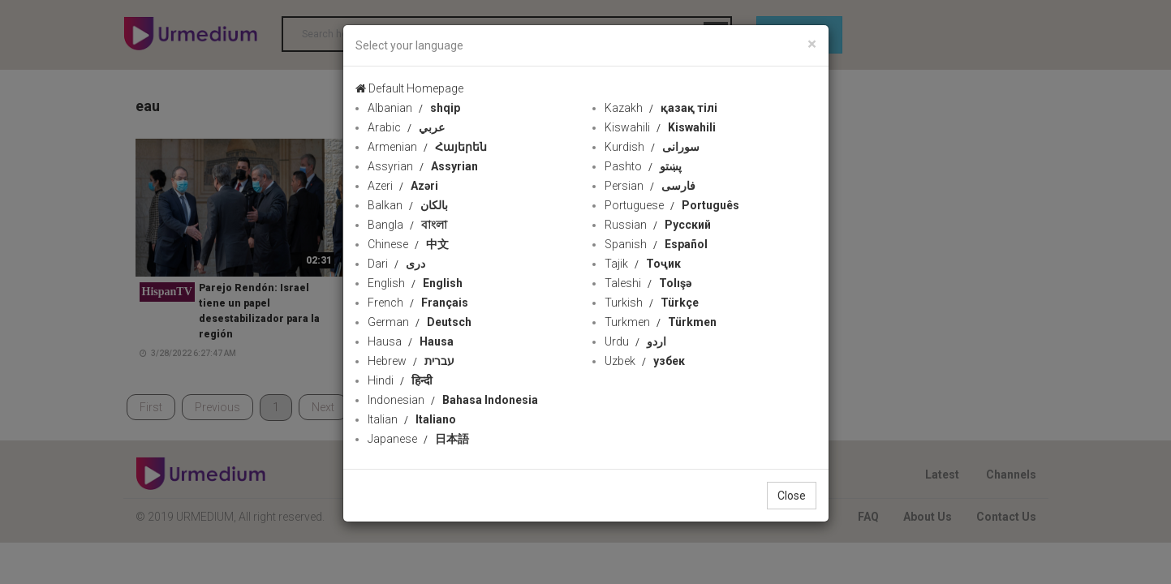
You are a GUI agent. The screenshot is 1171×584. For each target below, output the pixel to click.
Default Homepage (409, 88)
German (419, 322)
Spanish (656, 244)
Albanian (414, 107)
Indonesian (453, 399)
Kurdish (652, 146)
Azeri (403, 185)
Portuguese (672, 205)
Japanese (418, 438)
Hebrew (411, 360)
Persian (650, 185)
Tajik (643, 263)
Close (791, 495)
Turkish (652, 302)
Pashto (643, 166)
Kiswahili (660, 127)
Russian (658, 224)
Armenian (427, 146)
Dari (396, 263)
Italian (412, 419)
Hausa (411, 341)
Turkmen (661, 322)
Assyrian (423, 166)
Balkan (408, 205)
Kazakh (661, 107)
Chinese (408, 244)
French (418, 302)
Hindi (400, 380)
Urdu (635, 341)
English (415, 283)
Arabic (406, 127)
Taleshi (648, 283)
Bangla (407, 224)
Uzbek (645, 360)
